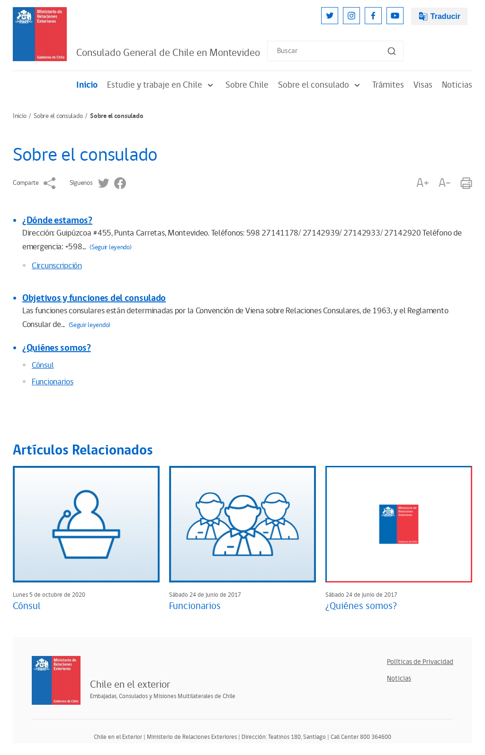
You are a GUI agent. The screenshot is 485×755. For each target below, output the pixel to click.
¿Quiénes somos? (56, 348)
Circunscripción (57, 266)
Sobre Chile (247, 85)
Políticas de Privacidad (420, 662)
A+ (422, 183)
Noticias (457, 85)
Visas (422, 85)
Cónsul (43, 365)
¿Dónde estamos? (57, 220)
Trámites (388, 85)
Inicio (87, 85)
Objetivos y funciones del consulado (94, 298)
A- (445, 183)
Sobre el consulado (320, 85)
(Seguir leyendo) (111, 247)
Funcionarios (52, 382)
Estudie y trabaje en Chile (161, 85)
